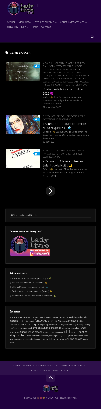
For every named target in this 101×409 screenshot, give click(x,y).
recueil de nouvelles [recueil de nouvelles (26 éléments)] (70, 328)
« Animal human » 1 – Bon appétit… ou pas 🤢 (31, 278)
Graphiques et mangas (65, 76)
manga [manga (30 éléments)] (88, 324)
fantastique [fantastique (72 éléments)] (42, 320)
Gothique (47, 76)
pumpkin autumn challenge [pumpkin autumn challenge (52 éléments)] (46, 327)
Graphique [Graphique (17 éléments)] (80, 321)
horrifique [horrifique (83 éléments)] (32, 324)
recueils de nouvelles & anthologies (69, 82)
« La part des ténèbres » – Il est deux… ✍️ (29, 283)
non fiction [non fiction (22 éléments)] (14, 328)
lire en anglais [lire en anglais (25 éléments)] (73, 324)
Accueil (11, 22)
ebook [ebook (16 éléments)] (21, 321)
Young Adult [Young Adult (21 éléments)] (68, 336)
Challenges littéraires (54, 66)
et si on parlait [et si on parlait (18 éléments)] (29, 321)
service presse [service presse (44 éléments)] (34, 332)
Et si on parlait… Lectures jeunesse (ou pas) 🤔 (32, 291)
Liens (35, 27)
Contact (46, 27)
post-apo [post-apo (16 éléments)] (27, 328)
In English (49, 79)
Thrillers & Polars (52, 85)
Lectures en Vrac (43, 22)
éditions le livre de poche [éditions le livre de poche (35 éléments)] (53, 339)
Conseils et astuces (72, 22)
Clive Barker (73, 69)
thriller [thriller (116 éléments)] (20, 335)
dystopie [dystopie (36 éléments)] (14, 321)
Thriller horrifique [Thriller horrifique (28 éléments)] (32, 335)
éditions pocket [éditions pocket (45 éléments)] (73, 339)
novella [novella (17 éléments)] (21, 328)
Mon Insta (25, 22)
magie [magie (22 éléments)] (81, 325)
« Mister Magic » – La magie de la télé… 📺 (30, 287)
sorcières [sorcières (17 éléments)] (74, 332)
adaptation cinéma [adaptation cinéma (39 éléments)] (19, 317)
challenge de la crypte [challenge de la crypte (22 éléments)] (62, 317)
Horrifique (83, 76)
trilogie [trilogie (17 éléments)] (60, 336)
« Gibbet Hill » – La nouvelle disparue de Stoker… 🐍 (34, 296)
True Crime (68, 85)
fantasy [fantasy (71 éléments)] (54, 320)
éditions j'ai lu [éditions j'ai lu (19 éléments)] (18, 339)
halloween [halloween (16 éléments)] (13, 325)
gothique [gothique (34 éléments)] (72, 321)
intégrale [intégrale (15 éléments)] (42, 325)
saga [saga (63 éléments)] (23, 332)
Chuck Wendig (75, 66)
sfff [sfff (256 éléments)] (67, 331)
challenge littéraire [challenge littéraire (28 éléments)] (79, 317)
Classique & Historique (54, 69)
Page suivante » (50, 191)
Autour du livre (16, 27)
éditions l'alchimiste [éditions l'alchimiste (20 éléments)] (32, 339)
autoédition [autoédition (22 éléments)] (48, 317)
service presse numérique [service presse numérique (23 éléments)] (53, 332)
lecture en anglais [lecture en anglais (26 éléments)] (59, 324)
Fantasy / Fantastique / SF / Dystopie (61, 72)
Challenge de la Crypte (72, 63)
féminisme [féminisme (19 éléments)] (63, 321)
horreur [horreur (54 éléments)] (22, 324)
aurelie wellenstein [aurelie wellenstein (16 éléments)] (36, 317)
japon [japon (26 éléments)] (48, 324)
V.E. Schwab (81, 85)
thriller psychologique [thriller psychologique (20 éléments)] (49, 336)
